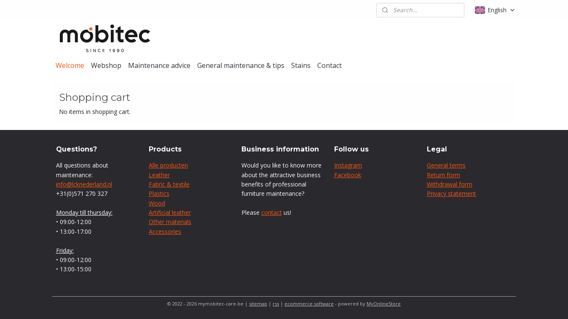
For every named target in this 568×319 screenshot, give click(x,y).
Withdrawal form (449, 184)
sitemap (258, 303)
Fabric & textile (169, 184)
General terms (446, 165)
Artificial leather (170, 212)
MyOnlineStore (384, 303)
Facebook (347, 175)
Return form (443, 175)
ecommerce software (309, 303)
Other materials (170, 222)
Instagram (348, 165)
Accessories (165, 231)
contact (271, 212)
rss (276, 303)
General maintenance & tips (240, 65)
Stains (301, 65)
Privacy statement (451, 193)
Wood (157, 203)
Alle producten (168, 165)
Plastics (159, 193)
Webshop (106, 65)
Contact (329, 65)
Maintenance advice (159, 65)
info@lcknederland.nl (84, 184)
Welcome (70, 65)
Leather (159, 175)
